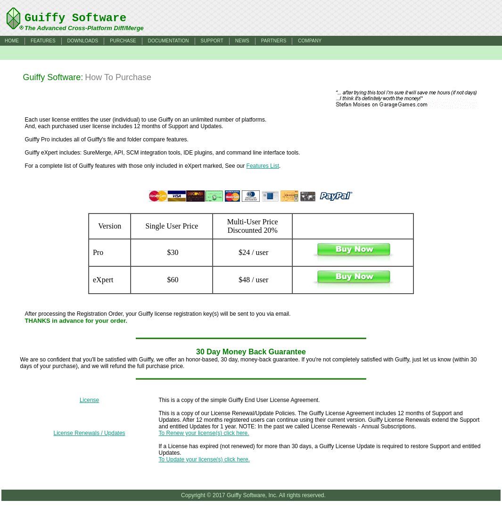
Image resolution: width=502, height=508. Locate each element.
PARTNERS (274, 40)
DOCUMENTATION (168, 40)
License (89, 400)
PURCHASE (123, 40)
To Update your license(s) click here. (204, 459)
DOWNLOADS (83, 40)
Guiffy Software (75, 18)
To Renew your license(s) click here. (204, 433)
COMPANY (309, 40)
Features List (263, 166)
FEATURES (43, 40)
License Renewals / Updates (89, 433)
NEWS (242, 40)
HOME (12, 40)
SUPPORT (212, 40)
